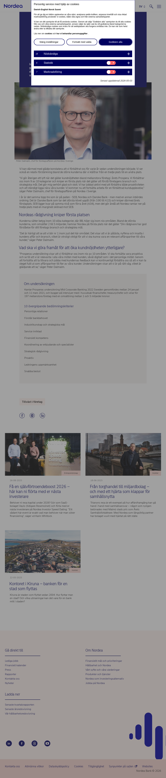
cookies (49, 33)
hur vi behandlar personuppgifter (72, 33)
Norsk (51, 9)
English (44, 9)
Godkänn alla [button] (115, 42)
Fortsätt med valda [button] (81, 42)
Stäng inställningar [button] (48, 42)
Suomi (58, 9)
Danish (37, 9)
